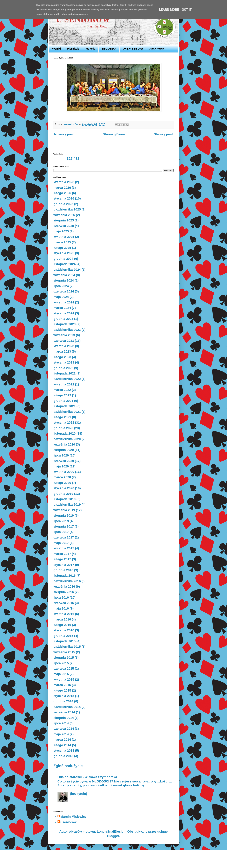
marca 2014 (62, 739)
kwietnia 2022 (63, 384)
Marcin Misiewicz (73, 816)
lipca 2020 (61, 455)
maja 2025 (61, 231)
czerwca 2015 (63, 668)
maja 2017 (61, 543)
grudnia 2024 (63, 258)
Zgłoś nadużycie (68, 766)
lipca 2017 (61, 532)
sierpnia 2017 (63, 526)
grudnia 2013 (63, 756)
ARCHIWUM (157, 48)
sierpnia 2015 (63, 657)
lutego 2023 (62, 357)
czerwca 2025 (63, 226)
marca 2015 (62, 685)
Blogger (113, 836)
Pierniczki (73, 48)
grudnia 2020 (63, 428)
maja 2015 (61, 674)
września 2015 (64, 652)
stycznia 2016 (63, 630)
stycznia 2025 (63, 253)
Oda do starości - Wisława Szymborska (87, 777)
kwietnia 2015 (63, 679)
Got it (187, 9)
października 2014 (67, 707)
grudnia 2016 (63, 570)
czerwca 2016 (63, 603)
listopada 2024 (64, 264)
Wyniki (56, 48)
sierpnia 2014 (63, 718)
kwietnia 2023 (63, 346)
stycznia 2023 (63, 362)
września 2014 (64, 712)
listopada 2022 (64, 373)
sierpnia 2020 (63, 450)
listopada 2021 (64, 406)
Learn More (169, 9)
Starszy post (163, 134)
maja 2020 (61, 466)
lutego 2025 (62, 248)
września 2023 (64, 335)
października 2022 (67, 379)
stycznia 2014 (63, 750)
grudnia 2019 (63, 494)
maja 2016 (61, 608)
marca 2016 (62, 619)
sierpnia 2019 (63, 515)
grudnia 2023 (63, 319)
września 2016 (64, 586)
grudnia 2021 (63, 401)
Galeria (90, 48)
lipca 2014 (61, 723)
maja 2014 (61, 734)
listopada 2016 (64, 575)
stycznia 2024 (63, 313)
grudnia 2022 (63, 368)
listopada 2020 (64, 433)
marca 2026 (62, 187)
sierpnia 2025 (63, 220)
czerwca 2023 (63, 340)
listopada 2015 (64, 641)
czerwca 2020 (63, 461)
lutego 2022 (62, 395)
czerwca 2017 (63, 537)
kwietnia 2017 (63, 548)
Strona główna (114, 134)
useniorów (68, 822)
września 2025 (64, 215)
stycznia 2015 (63, 696)
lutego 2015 (62, 690)
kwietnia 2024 (63, 302)
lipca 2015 (61, 663)
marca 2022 (62, 390)
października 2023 (67, 330)
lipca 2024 (61, 286)
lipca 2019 (61, 521)
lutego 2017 (62, 559)
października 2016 (67, 581)
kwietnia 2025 (63, 237)
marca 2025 (62, 242)
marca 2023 (62, 351)
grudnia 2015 (63, 636)
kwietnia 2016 (63, 614)
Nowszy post (64, 134)
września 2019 (64, 510)
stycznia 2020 (63, 488)
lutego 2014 (62, 745)
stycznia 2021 (63, 422)
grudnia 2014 (63, 701)
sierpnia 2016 (63, 592)
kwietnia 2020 (63, 472)
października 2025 (67, 209)
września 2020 (64, 444)
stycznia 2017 (63, 565)
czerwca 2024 (63, 291)
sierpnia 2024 (63, 280)
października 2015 (67, 646)
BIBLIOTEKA (109, 48)
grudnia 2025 (63, 204)
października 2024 (67, 269)
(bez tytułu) (78, 793)
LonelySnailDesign (111, 831)
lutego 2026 (62, 193)
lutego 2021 (62, 417)
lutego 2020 (62, 483)
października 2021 (67, 412)
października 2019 (67, 504)
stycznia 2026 (63, 198)
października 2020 (67, 439)
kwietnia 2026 (63, 182)
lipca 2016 (61, 597)
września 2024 (64, 275)
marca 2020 (62, 477)
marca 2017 (62, 554)
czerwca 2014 (63, 728)
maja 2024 (61, 297)
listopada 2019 (64, 499)
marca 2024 (62, 308)
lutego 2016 (62, 625)
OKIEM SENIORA (133, 48)
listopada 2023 (64, 324)
